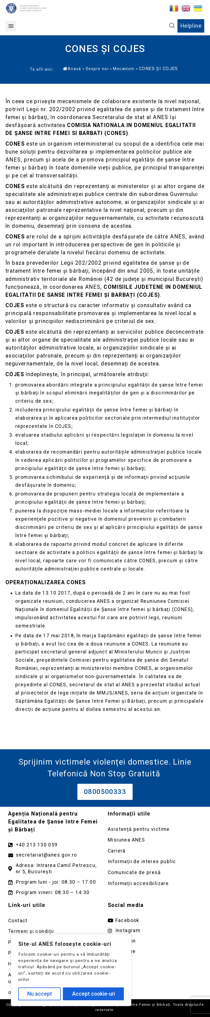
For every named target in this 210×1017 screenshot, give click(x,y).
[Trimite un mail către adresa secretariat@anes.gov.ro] (55, 855)
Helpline (191, 26)
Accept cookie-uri (93, 994)
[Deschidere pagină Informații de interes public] (155, 861)
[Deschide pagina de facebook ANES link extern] (155, 920)
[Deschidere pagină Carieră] (155, 851)
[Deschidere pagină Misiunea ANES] (155, 840)
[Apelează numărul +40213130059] (55, 845)
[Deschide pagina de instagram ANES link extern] (155, 930)
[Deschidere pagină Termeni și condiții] (55, 931)
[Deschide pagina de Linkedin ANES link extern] (155, 941)
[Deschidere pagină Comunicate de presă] (155, 872)
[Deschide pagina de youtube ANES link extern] (155, 951)
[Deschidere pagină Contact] (55, 920)
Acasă (72, 69)
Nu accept (39, 994)
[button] (11, 26)
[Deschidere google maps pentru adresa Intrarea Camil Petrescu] (55, 868)
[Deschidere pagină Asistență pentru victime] (155, 829)
